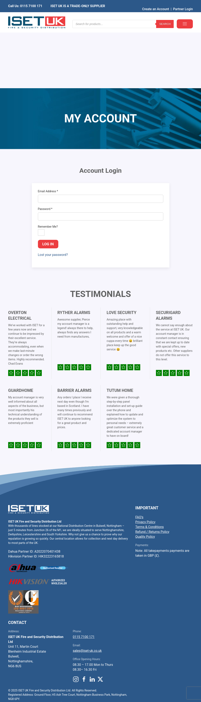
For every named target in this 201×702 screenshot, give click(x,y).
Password (45, 147)
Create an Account (155, 3)
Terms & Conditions (149, 465)
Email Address (48, 129)
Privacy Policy (145, 460)
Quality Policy (145, 475)
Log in (48, 182)
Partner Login (183, 3)
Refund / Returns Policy (152, 470)
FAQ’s (139, 455)
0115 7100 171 (84, 575)
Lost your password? (53, 193)
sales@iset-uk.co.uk (87, 589)
